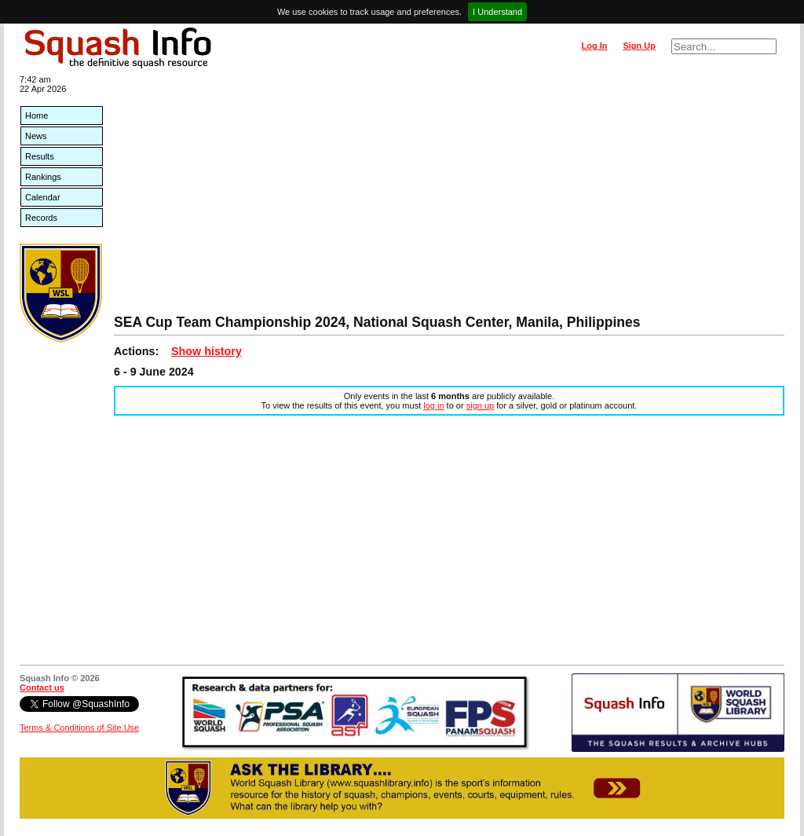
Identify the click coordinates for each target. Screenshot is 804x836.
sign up (480, 405)
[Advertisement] (449, 196)
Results (39, 156)
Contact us (42, 687)
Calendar (42, 197)
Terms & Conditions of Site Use (79, 727)
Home (36, 115)
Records (41, 217)
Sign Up (639, 45)
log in (433, 405)
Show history (206, 351)
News (36, 136)
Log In (594, 45)
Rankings (43, 177)
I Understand (497, 11)
